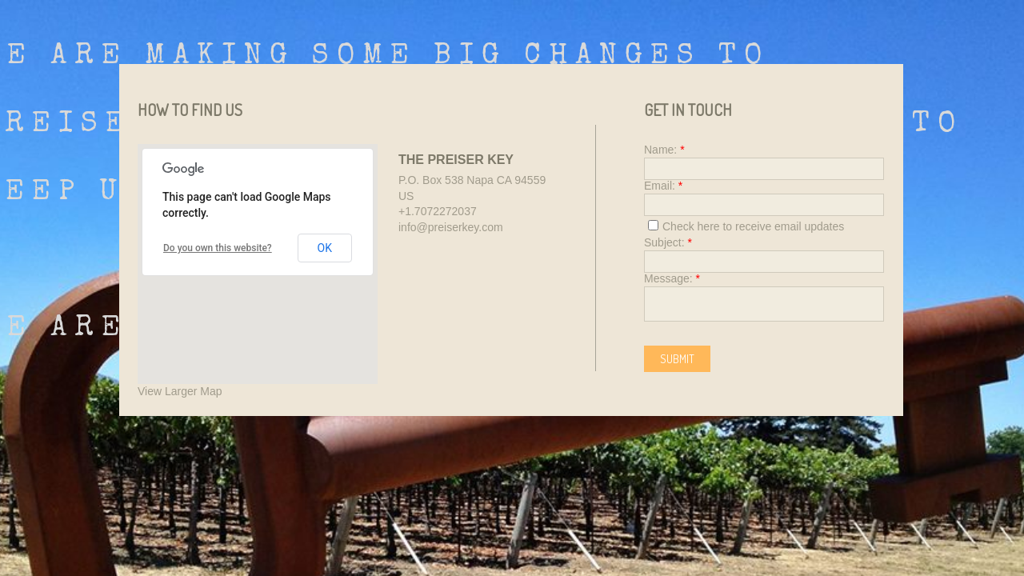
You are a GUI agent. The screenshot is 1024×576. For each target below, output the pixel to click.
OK (325, 248)
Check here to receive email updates (746, 226)
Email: (663, 185)
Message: (672, 278)
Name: (664, 149)
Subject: (668, 242)
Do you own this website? (217, 248)
